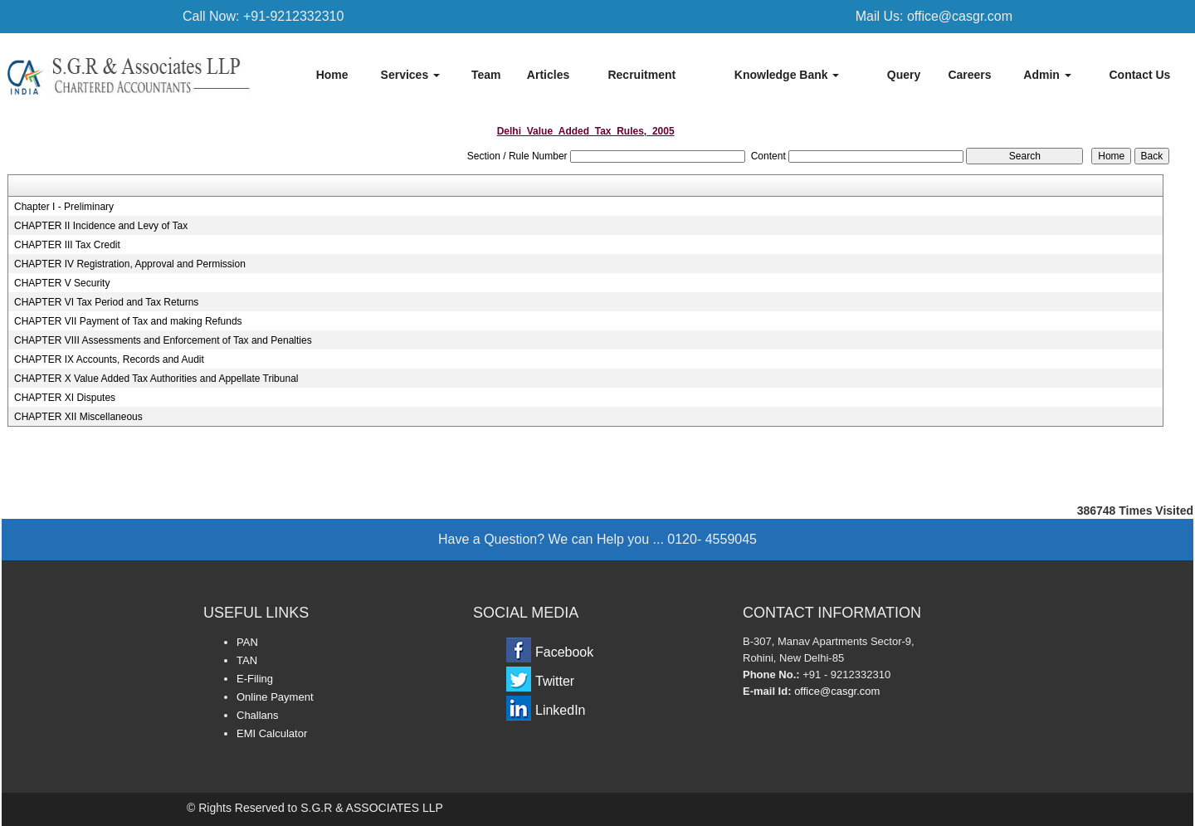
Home (332, 74)
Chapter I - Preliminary (64, 207)
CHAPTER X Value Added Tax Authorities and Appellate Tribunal (156, 378)
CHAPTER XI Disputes (64, 397)
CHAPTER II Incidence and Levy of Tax (101, 226)
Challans (258, 715)
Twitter (554, 681)
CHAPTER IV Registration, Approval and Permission (130, 264)
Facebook (564, 652)
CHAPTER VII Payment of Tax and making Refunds (128, 321)
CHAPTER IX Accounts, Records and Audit (109, 359)
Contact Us (1139, 74)
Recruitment (641, 74)
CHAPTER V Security (62, 283)
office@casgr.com (837, 691)
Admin (1047, 74)
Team (486, 74)
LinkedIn (560, 710)
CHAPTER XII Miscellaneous (78, 417)
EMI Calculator (272, 733)
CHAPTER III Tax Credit (67, 245)
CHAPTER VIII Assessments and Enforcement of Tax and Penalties (163, 340)
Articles (548, 74)
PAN (247, 642)
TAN (247, 660)
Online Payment (275, 697)
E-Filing (255, 678)
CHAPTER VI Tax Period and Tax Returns (106, 302)
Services (411, 74)
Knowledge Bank (787, 74)
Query (903, 74)
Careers (969, 74)
